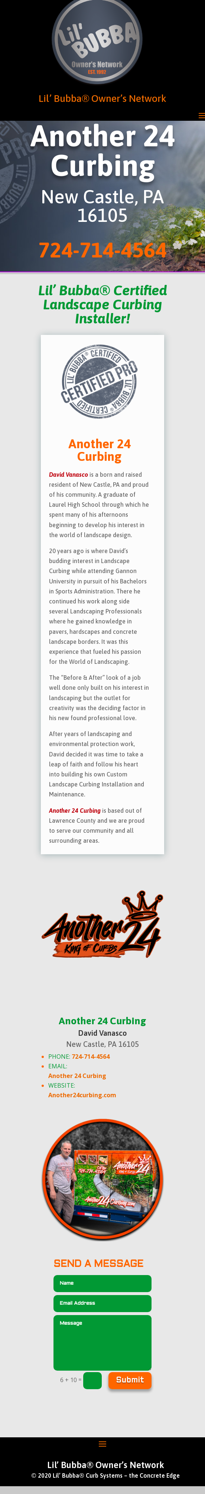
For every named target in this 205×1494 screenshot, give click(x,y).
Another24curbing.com (82, 1095)
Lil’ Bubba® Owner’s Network (102, 98)
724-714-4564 (91, 1056)
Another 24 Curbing (77, 1076)
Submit (130, 1380)
